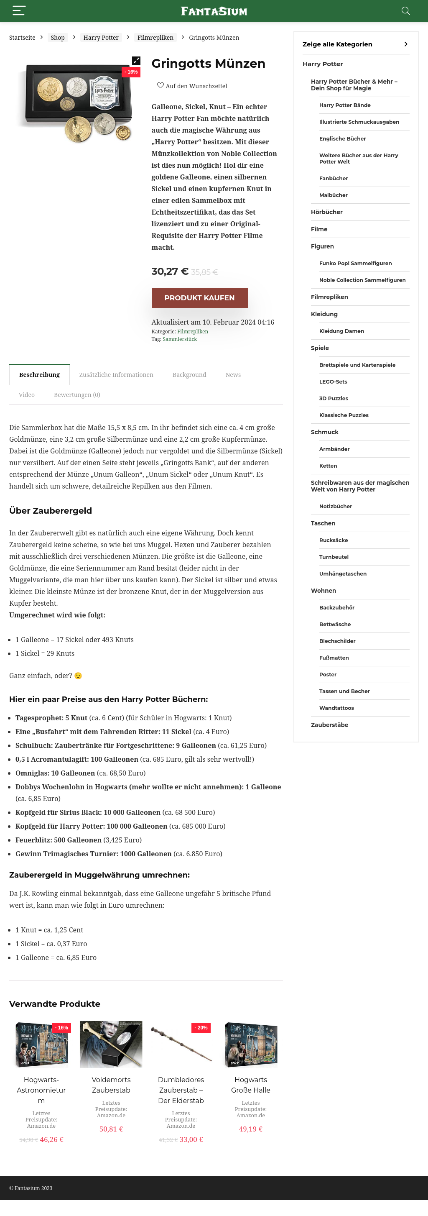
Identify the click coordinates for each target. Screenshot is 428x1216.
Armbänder (334, 449)
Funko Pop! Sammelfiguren (355, 263)
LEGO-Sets (333, 382)
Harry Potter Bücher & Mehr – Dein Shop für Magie (354, 85)
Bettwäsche (335, 624)
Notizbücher (335, 506)
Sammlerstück (180, 339)
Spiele (320, 348)
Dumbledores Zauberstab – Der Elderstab (181, 1090)
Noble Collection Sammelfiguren (362, 280)
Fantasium (27, 1188)
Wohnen (323, 590)
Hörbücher (327, 212)
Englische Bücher (342, 139)
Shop (58, 37)
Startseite (22, 37)
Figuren (322, 246)
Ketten (328, 466)
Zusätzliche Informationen (116, 375)
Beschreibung (39, 375)
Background (189, 375)
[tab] (39, 374)
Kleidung (324, 314)
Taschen (323, 523)
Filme (319, 229)
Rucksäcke (333, 540)
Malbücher (333, 195)
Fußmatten (334, 658)
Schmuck (325, 432)
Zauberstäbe (329, 725)
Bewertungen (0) (77, 395)
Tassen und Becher (344, 691)
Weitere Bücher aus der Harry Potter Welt (358, 158)
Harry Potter (101, 37)
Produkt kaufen (200, 298)
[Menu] (19, 11)
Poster (327, 674)
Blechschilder (337, 641)
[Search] (406, 11)
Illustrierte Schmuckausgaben (359, 122)
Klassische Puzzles (344, 415)
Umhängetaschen (343, 574)
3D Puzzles (333, 398)
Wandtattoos (336, 708)
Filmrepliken (155, 37)
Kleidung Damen (341, 331)
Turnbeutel (334, 557)
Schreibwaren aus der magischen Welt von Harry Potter (360, 486)
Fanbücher (333, 178)
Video (27, 395)
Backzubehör (336, 607)
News (233, 375)
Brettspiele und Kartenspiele (357, 365)
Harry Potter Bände (345, 105)
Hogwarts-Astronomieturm (41, 1090)
